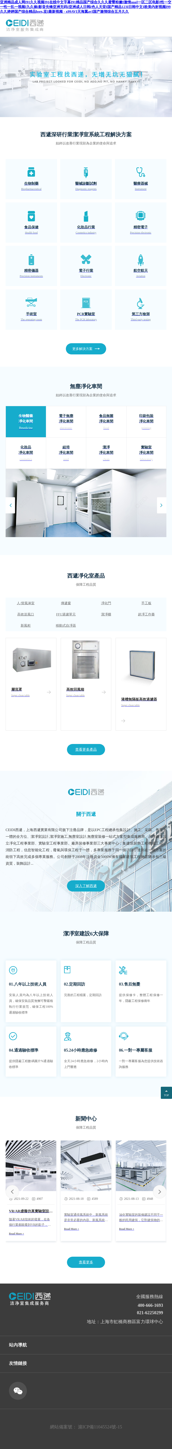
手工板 (146, 603)
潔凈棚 (106, 614)
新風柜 (26, 625)
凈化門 (106, 603)
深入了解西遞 (86, 886)
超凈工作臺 (146, 614)
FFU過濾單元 (66, 614)
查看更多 (86, 1262)
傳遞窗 (66, 603)
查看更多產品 (86, 749)
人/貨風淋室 (25, 603)
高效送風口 (25, 614)
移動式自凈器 (66, 625)
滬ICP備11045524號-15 (100, 1426)
